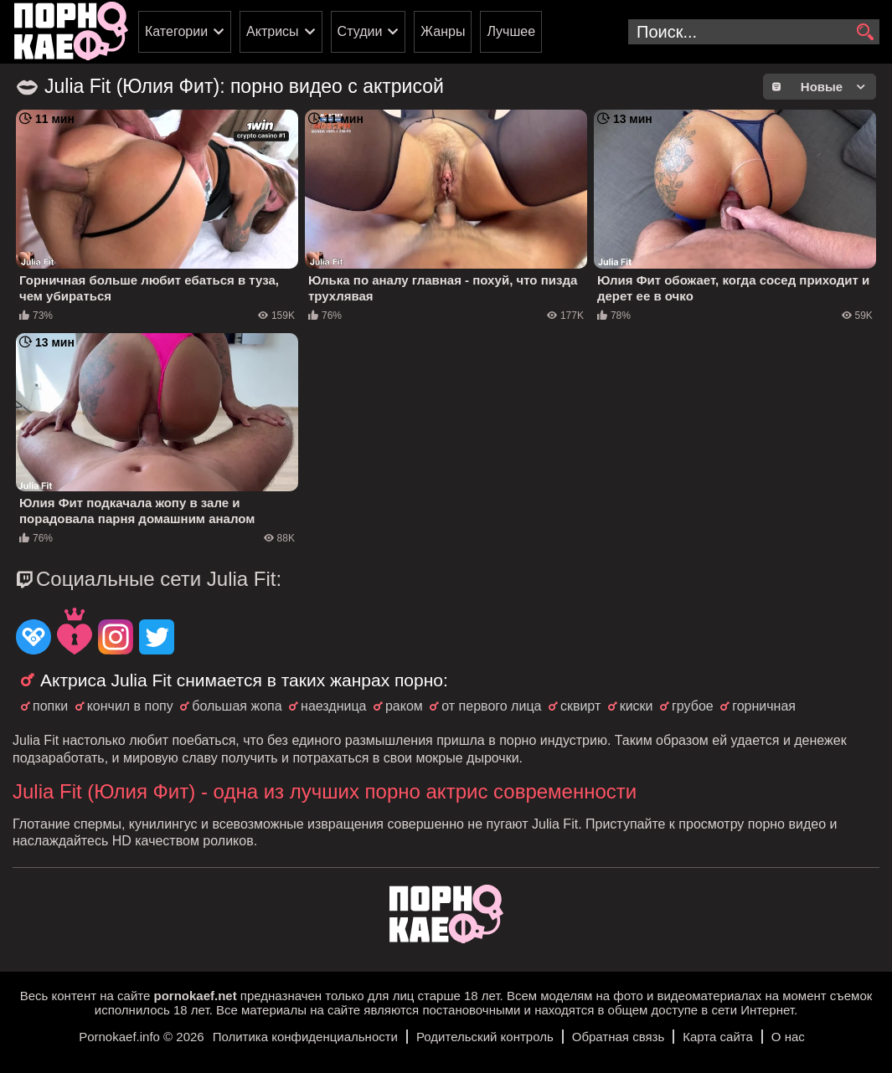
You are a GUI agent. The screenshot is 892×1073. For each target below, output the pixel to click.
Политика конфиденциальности (305, 1036)
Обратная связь (618, 1036)
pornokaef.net (194, 995)
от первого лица (491, 706)
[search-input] (753, 31)
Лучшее (511, 31)
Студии (360, 31)
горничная (764, 706)
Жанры (442, 31)
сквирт (580, 706)
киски (636, 706)
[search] (864, 32)
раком (404, 706)
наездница (333, 706)
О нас (788, 1036)
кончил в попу (130, 706)
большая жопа (236, 706)
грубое (693, 706)
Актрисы (272, 31)
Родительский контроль (485, 1036)
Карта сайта (718, 1036)
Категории (176, 31)
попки (50, 706)
